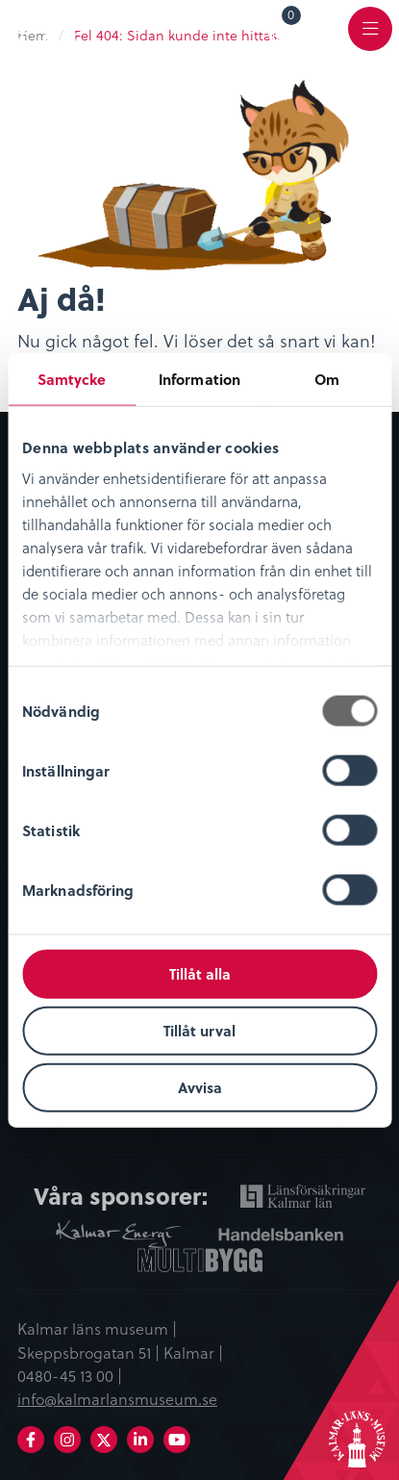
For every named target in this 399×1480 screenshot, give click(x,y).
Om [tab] (326, 379)
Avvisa (200, 1086)
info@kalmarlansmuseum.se (117, 1398)
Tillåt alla (200, 973)
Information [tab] (199, 379)
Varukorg (292, 18)
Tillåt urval (199, 1029)
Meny (370, 40)
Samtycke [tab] (72, 379)
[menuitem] (278, 28)
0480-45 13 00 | (69, 1375)
